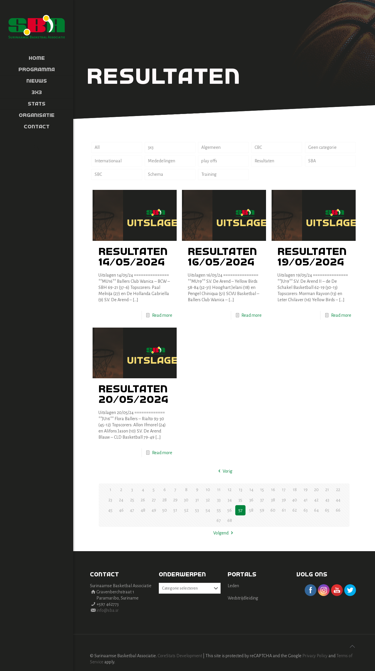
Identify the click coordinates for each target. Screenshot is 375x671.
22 (338, 489)
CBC (258, 147)
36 (251, 500)
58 (251, 510)
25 (132, 500)
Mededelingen (161, 161)
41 (306, 500)
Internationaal (108, 161)
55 (219, 510)
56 (229, 510)
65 (327, 510)
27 (154, 500)
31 (197, 500)
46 (121, 510)
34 (230, 500)
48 (143, 510)
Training (209, 174)
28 (164, 500)
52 (186, 510)
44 (338, 500)
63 (306, 510)
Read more (162, 315)
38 (273, 500)
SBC (98, 174)
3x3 (151, 147)
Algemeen (211, 147)
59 (262, 510)
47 (132, 510)
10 (208, 489)
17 (284, 489)
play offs (209, 161)
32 (208, 500)
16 (273, 489)
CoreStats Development (180, 655)
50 (164, 510)
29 (175, 500)
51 (175, 510)
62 (294, 510)
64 (316, 510)
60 (272, 510)
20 (316, 489)
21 (327, 489)
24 (121, 500)
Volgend (224, 533)
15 (262, 489)
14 (251, 489)
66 (338, 510)
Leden (233, 585)
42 (316, 500)
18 (295, 489)
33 (219, 500)
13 (240, 489)
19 (306, 489)
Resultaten (264, 161)
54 (208, 510)
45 (110, 510)
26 (143, 500)
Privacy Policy (315, 655)
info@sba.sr (107, 610)
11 (219, 489)
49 (153, 510)
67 (219, 520)
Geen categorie (322, 147)
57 (240, 510)
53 (197, 510)
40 (294, 500)
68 (229, 520)
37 (262, 500)
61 (284, 510)
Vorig (224, 471)
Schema (155, 174)
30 (186, 500)
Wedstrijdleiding (243, 598)
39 (284, 500)
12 (229, 489)
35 (240, 500)
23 (110, 500)
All (97, 147)
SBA (312, 161)
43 (327, 500)
